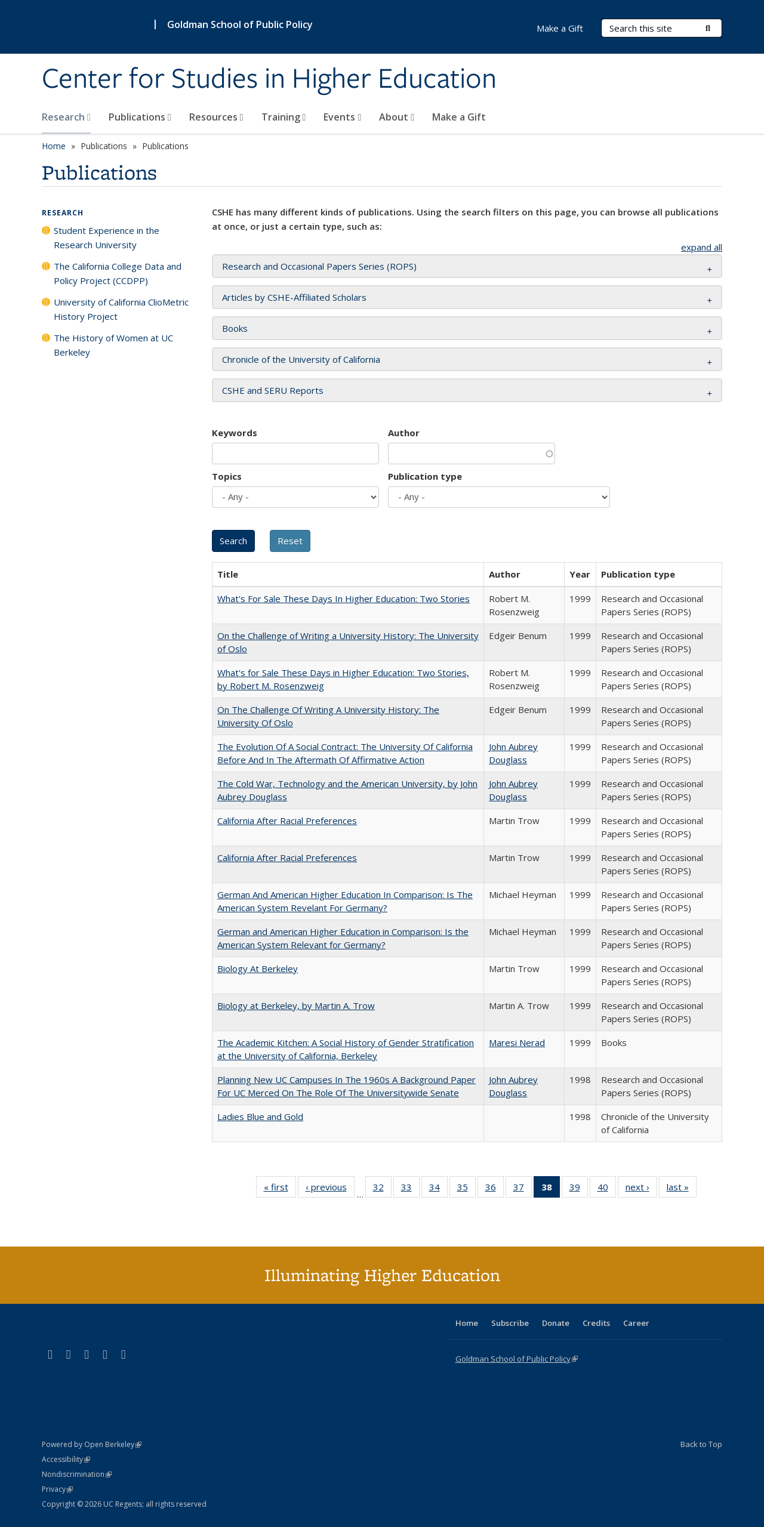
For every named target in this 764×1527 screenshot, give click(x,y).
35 (466, 1189)
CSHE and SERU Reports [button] (273, 390)
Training (283, 117)
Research (66, 117)
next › (641, 1189)
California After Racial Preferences (287, 820)
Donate (555, 1323)
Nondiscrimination (77, 1474)
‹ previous (330, 1189)
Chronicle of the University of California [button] (301, 359)
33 (410, 1189)
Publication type (425, 476)
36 (494, 1189)
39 (578, 1189)
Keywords (234, 433)
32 (382, 1189)
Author (404, 433)
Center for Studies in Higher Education (269, 79)
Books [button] (235, 328)
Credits (596, 1323)
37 (522, 1189)
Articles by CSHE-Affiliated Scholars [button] (294, 297)
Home (54, 146)
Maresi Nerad (517, 1042)
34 (438, 1189)
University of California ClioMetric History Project (121, 309)
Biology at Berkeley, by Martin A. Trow (296, 1005)
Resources (216, 117)
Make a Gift (459, 117)
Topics (227, 476)
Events (342, 117)
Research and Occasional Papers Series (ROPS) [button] (319, 266)
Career (636, 1323)
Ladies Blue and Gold (260, 1116)
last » (682, 1189)
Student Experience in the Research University (106, 237)
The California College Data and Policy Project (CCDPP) (117, 273)
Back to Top (701, 1444)
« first (280, 1189)
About (396, 117)
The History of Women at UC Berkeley (113, 345)
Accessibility (66, 1459)
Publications (140, 117)
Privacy (57, 1489)
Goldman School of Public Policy (240, 24)
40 (606, 1189)
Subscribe (510, 1323)
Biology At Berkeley (257, 968)
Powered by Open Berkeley (91, 1444)
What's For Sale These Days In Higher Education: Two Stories (343, 598)
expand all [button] (701, 247)
